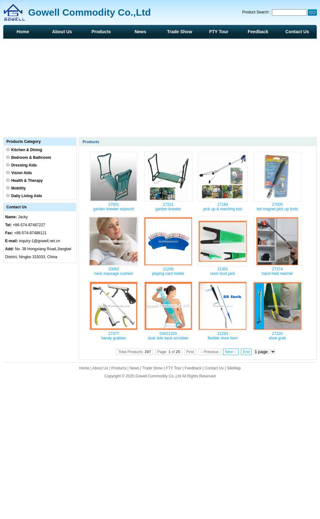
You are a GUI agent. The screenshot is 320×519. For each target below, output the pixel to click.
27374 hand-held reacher (277, 271)
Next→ (231, 352)
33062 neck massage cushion (113, 271)
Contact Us (297, 31)
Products (101, 31)
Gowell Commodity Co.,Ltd (158, 376)
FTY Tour (218, 31)
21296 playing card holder (168, 271)
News (140, 31)
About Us (62, 31)
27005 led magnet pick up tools (277, 206)
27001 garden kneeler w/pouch (113, 206)
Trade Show (179, 31)
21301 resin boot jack (222, 271)
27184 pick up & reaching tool (222, 206)
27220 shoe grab (277, 335)
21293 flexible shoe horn (223, 335)
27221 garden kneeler (168, 206)
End (246, 352)
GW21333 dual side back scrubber (168, 335)
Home (23, 31)
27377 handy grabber (113, 335)
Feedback (258, 31)
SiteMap (234, 368)
